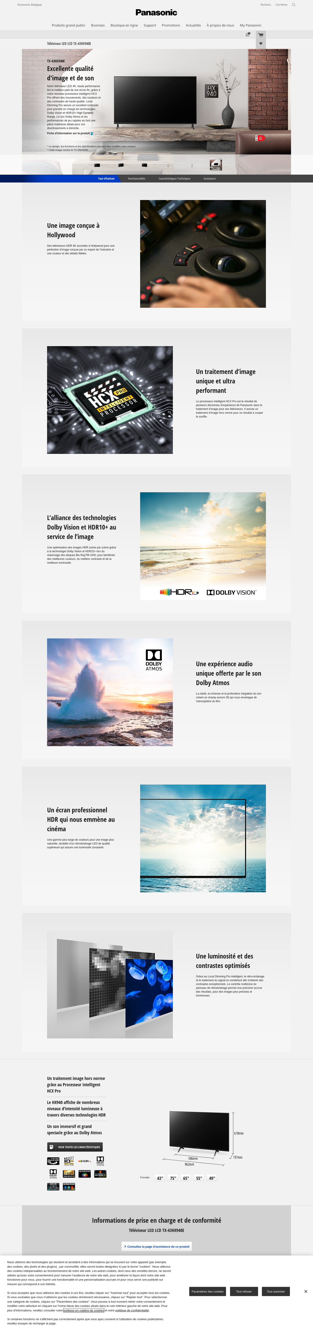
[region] (156, 1291)
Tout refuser (244, 1291)
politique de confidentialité (132, 1310)
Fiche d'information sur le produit (70, 133)
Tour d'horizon (106, 178)
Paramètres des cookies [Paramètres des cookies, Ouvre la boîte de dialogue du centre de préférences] (208, 1291)
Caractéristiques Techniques (174, 178)
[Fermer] (306, 1291)
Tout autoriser (276, 1291)
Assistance (210, 178)
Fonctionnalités (136, 178)
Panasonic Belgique (29, 5)
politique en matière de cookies (84, 1310)
